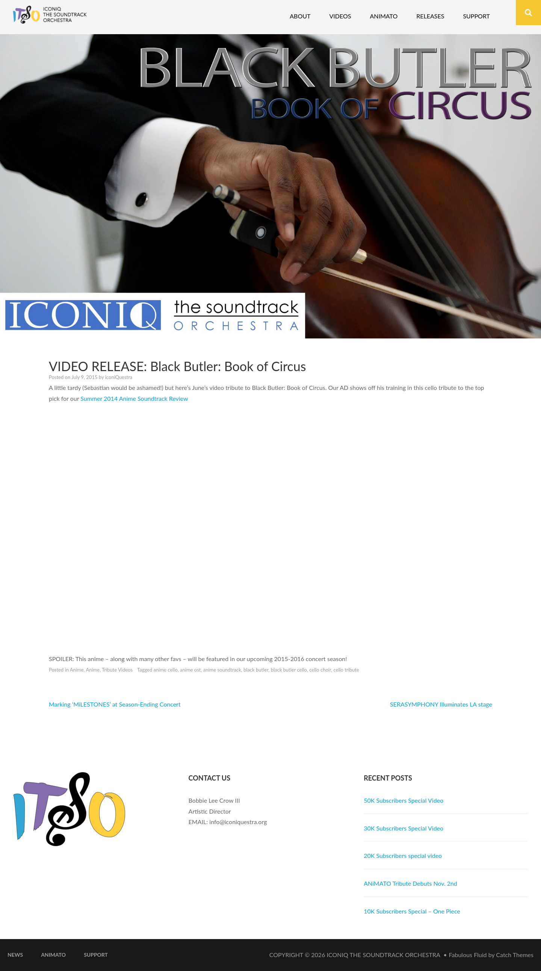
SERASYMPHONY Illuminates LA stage (441, 704)
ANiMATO (53, 954)
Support (476, 16)
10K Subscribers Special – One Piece (412, 911)
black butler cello (289, 670)
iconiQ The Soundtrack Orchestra (383, 954)
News (15, 954)
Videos (340, 16)
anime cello (166, 670)
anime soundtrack (222, 670)
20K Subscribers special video (403, 855)
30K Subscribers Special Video (403, 828)
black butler (255, 670)
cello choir (320, 670)
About (300, 16)
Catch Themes (514, 954)
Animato (383, 16)
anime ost (190, 670)
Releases (430, 16)
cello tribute (346, 670)
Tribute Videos (117, 670)
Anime (77, 670)
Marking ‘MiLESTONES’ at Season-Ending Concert (115, 704)
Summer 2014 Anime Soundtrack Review (134, 398)
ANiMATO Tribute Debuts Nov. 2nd (410, 883)
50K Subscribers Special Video (403, 800)
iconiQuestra (119, 377)
